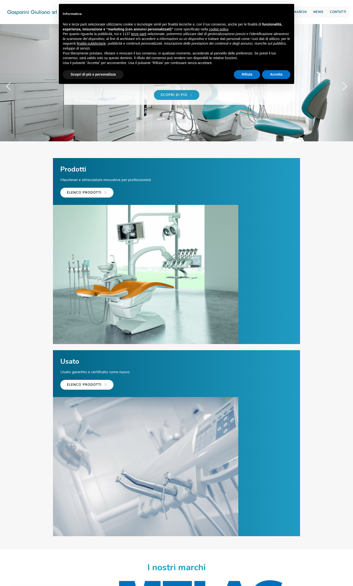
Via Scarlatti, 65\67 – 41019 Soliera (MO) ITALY (137, 582)
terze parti (138, 34)
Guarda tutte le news (176, 485)
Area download (320, 5)
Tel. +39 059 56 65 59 (119, 529)
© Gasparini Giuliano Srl (67, 582)
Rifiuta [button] (247, 75)
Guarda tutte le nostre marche (176, 343)
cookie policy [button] (218, 30)
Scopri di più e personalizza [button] (93, 75)
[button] (344, 86)
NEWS (307, 14)
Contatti (327, 14)
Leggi (122, 446)
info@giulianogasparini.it (183, 529)
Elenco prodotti (51, 205)
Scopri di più (177, 100)
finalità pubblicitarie (91, 44)
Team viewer (241, 529)
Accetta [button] (276, 75)
